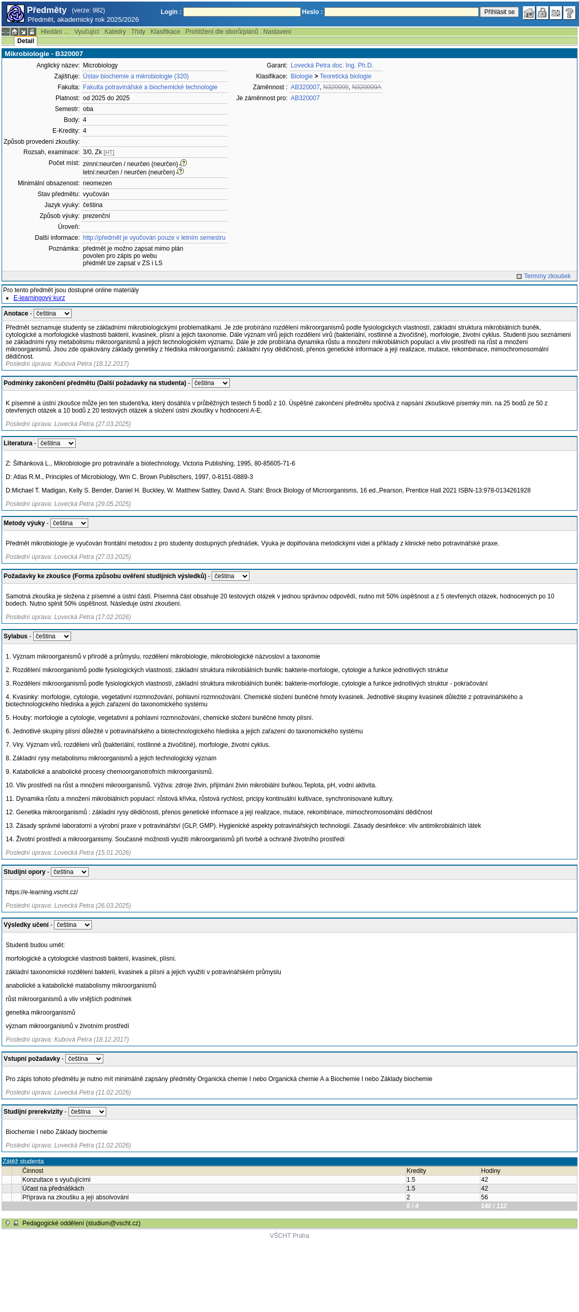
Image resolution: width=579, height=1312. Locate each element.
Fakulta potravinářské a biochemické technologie (150, 87)
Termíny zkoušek (547, 276)
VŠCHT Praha (289, 1235)
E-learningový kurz (39, 298)
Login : (171, 12)
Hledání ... (54, 31)
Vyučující (86, 31)
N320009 (336, 87)
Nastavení (278, 31)
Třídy (138, 31)
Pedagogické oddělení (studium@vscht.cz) (81, 1223)
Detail (25, 41)
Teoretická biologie (345, 76)
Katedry (115, 31)
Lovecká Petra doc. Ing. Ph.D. (332, 65)
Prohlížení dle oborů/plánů (221, 31)
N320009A (366, 87)
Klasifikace (165, 31)
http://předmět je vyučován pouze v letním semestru (154, 237)
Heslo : (312, 12)
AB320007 (305, 87)
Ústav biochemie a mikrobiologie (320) (136, 76)
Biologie (302, 76)
